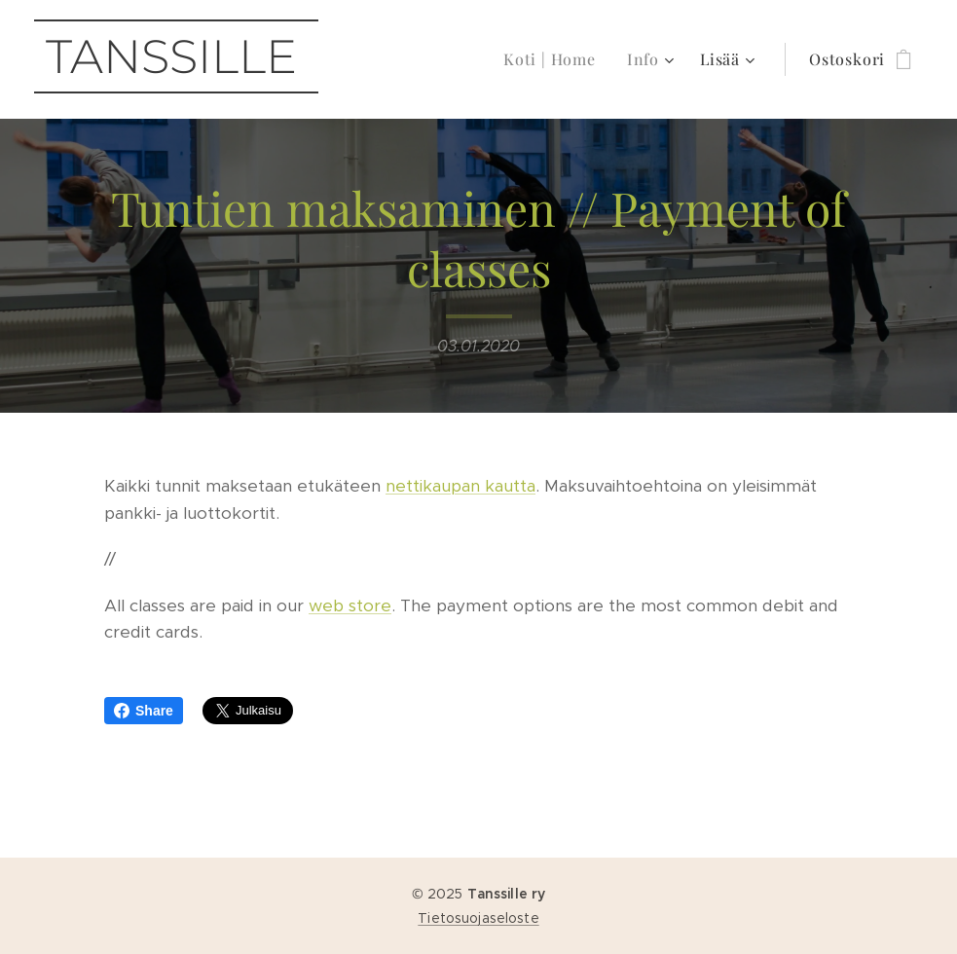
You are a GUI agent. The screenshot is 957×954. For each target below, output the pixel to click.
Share (143, 710)
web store (350, 605)
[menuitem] (554, 59)
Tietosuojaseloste (478, 918)
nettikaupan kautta (460, 485)
